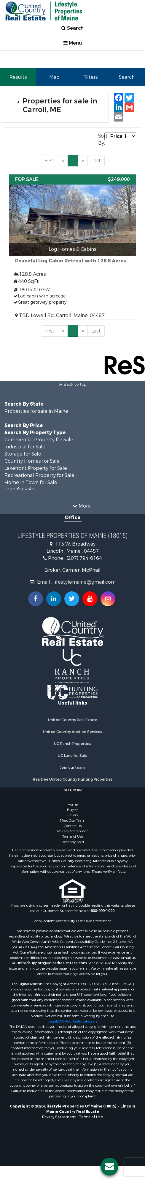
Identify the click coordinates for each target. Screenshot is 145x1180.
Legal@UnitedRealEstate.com (72, 1021)
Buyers (72, 809)
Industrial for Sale (24, 447)
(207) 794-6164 (84, 558)
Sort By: (101, 139)
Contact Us (73, 825)
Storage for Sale (22, 454)
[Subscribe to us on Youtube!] (89, 598)
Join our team (72, 767)
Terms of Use (72, 836)
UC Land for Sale (72, 755)
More (82, 506)
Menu (72, 43)
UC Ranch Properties (72, 743)
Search (72, 28)
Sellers (72, 815)
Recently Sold (72, 841)
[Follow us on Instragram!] (108, 598)
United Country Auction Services (72, 732)
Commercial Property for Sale (38, 440)
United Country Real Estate (72, 720)
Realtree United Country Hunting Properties (72, 779)
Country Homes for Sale (32, 461)
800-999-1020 (102, 910)
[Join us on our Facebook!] (35, 598)
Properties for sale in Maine (36, 411)
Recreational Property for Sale (39, 475)
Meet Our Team (72, 820)
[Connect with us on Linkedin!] (53, 598)
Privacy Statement (72, 831)
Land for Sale (19, 489)
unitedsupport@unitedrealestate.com (52, 963)
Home (73, 804)
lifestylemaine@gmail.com (84, 582)
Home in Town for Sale (30, 482)
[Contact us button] (109, 1167)
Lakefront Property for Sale (35, 468)
